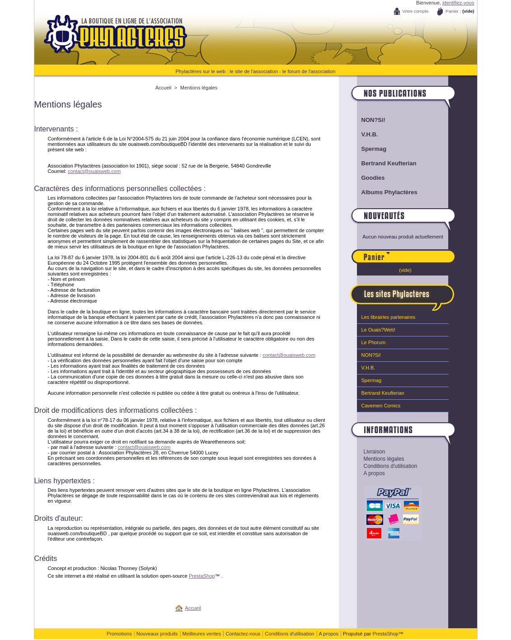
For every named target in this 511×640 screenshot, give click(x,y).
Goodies (373, 177)
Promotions (119, 633)
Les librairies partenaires (388, 317)
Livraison (374, 451)
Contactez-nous (242, 633)
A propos (374, 473)
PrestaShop (202, 576)
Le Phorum (373, 342)
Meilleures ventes (202, 633)
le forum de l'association (309, 71)
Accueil (163, 87)
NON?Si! (373, 120)
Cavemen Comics (381, 405)
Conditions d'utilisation (390, 466)
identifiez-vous (458, 2)
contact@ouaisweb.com (94, 171)
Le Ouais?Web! (378, 329)
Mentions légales (384, 459)
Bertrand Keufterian (389, 163)
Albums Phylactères (389, 192)
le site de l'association (254, 71)
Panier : (453, 11)
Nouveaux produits (157, 633)
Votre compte (415, 11)
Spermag (374, 148)
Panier (422, 252)
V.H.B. (369, 134)
